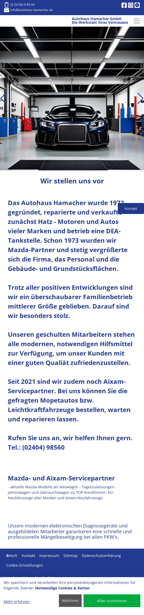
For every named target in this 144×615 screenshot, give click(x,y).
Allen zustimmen (112, 600)
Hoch (12, 555)
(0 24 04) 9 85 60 (19, 4)
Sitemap (70, 555)
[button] (3, 98)
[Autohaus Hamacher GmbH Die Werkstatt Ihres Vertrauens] (9, 21)
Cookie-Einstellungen (24, 565)
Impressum (49, 555)
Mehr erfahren (17, 601)
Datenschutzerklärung (101, 555)
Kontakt (28, 555)
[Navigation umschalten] (136, 21)
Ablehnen (70, 600)
